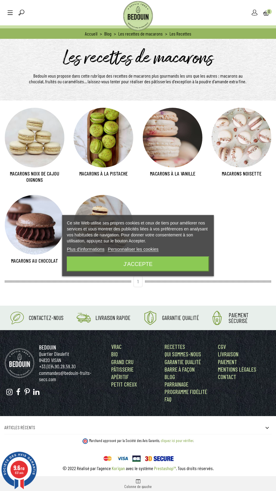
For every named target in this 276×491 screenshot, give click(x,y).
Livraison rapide (113, 317)
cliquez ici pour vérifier (177, 440)
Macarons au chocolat (34, 261)
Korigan (118, 468)
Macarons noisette (241, 173)
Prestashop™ (165, 468)
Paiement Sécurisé (239, 318)
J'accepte (137, 264)
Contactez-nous (46, 317)
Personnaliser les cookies (133, 248)
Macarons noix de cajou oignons (34, 176)
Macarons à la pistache (103, 173)
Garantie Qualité (180, 317)
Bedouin (47, 347)
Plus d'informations (85, 248)
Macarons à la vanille (172, 173)
